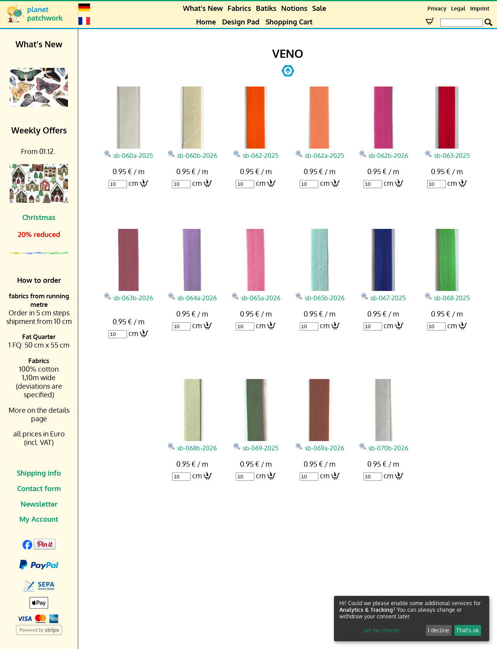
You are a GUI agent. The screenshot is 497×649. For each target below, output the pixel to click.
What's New (203, 8)
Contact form (39, 488)
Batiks (266, 8)
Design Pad (240, 21)
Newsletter (39, 504)
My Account (38, 519)
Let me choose (381, 630)
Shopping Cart (289, 21)
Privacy (437, 8)
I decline (438, 630)
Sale (319, 8)
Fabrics (239, 8)
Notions (294, 8)
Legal (458, 8)
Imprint (479, 8)
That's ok (467, 630)
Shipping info (39, 473)
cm (133, 183)
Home (206, 21)
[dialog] (411, 618)
